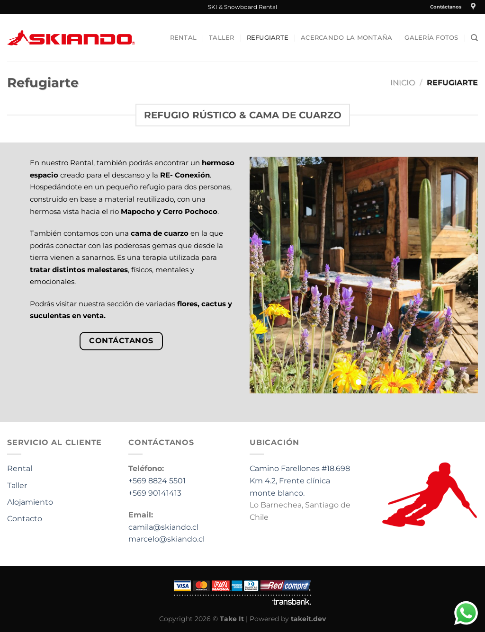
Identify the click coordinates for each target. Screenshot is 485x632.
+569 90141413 (154, 493)
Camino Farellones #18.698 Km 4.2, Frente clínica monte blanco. (300, 480)
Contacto (24, 518)
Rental (183, 37)
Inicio (402, 82)
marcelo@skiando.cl (166, 538)
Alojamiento (30, 502)
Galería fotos (431, 37)
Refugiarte (268, 37)
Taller (221, 37)
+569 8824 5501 (157, 480)
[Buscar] (474, 38)
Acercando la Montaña (346, 37)
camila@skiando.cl (163, 527)
